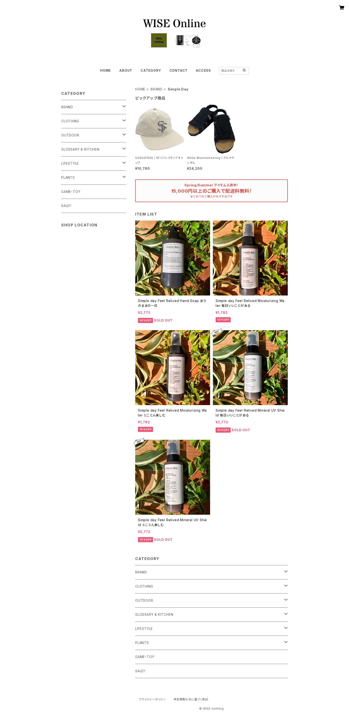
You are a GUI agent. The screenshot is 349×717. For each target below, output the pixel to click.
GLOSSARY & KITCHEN (154, 614)
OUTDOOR (144, 600)
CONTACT (178, 70)
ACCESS (203, 70)
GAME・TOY (144, 657)
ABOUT (125, 70)
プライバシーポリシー (152, 699)
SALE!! (140, 671)
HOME (105, 70)
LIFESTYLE (144, 629)
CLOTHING (144, 586)
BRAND (156, 89)
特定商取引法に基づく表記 (191, 699)
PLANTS (142, 643)
